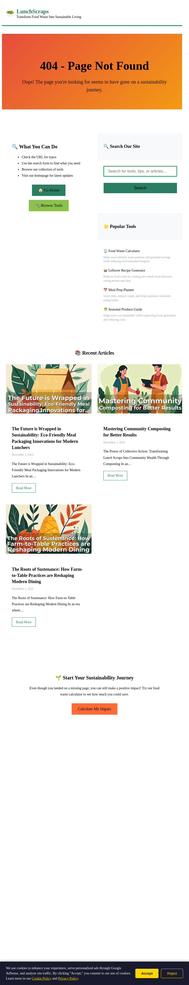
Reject (172, 973)
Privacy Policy (68, 978)
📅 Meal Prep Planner (118, 290)
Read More (24, 488)
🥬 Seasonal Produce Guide (122, 309)
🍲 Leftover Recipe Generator (124, 270)
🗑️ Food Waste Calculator (121, 251)
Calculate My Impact (94, 709)
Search (140, 188)
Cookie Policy (41, 978)
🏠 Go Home (49, 190)
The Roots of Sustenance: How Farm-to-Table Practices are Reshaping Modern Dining (47, 575)
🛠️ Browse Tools (49, 205)
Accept (147, 973)
